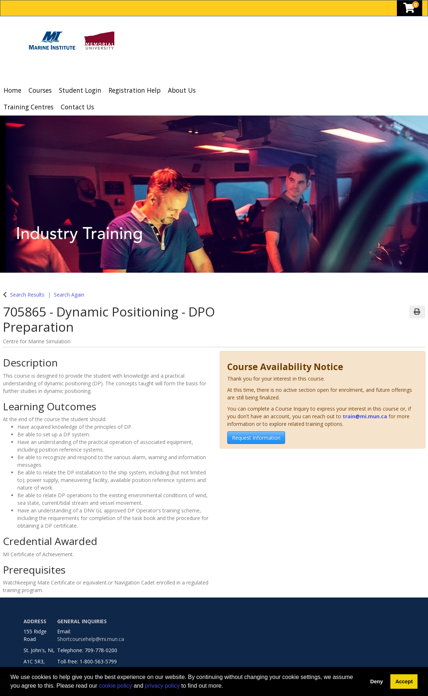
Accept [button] (404, 681)
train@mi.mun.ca (365, 416)
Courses (40, 90)
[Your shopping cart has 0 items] (409, 9)
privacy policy (162, 686)
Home (12, 90)
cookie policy (115, 686)
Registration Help (135, 90)
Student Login (80, 90)
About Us (182, 90)
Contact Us (77, 106)
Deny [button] (376, 681)
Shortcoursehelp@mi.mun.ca (90, 639)
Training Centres (29, 106)
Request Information (256, 437)
